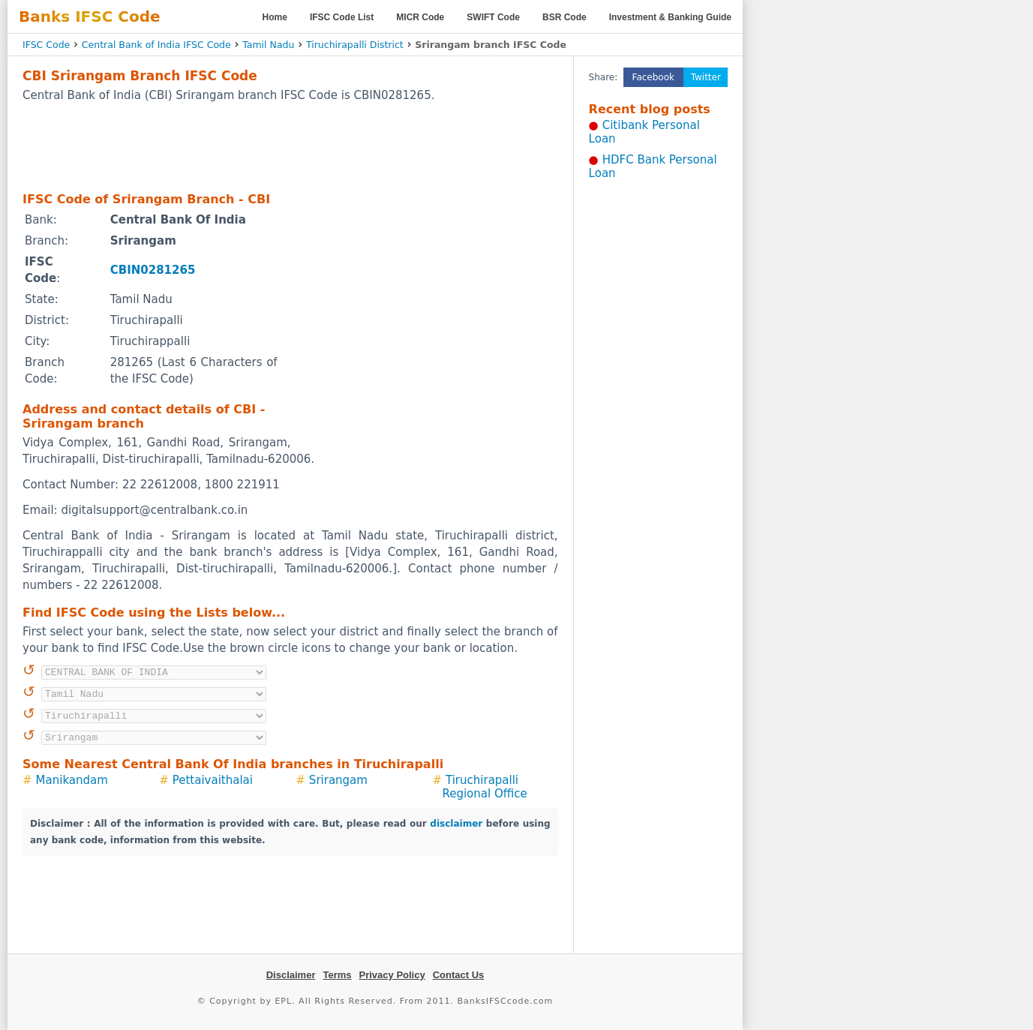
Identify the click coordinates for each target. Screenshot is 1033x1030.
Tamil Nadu (268, 44)
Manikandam (72, 780)
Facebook (653, 77)
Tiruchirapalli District (355, 44)
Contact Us (459, 974)
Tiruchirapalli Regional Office (484, 786)
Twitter (706, 77)
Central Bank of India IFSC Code (156, 44)
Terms (337, 974)
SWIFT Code (493, 17)
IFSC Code (46, 44)
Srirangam (338, 780)
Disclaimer (291, 974)
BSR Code (564, 17)
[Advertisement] (290, 146)
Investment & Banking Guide (670, 17)
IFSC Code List (342, 17)
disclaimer (456, 823)
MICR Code (420, 17)
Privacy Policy (392, 974)
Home (275, 17)
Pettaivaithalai (213, 780)
